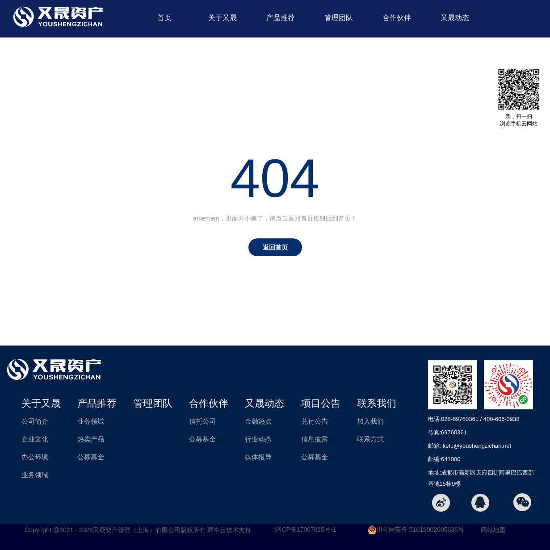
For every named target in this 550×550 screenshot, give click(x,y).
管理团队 (338, 17)
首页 (164, 17)
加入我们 (370, 421)
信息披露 (314, 439)
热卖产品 (90, 439)
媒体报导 (258, 457)
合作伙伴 (396, 17)
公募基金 (90, 457)
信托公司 (202, 421)
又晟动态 (455, 17)
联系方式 (370, 439)
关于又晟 (222, 17)
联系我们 (338, 53)
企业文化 (34, 439)
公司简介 (34, 421)
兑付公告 (314, 421)
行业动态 (258, 439)
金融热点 (258, 421)
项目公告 (280, 53)
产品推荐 (280, 17)
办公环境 (34, 457)
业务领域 (34, 475)
